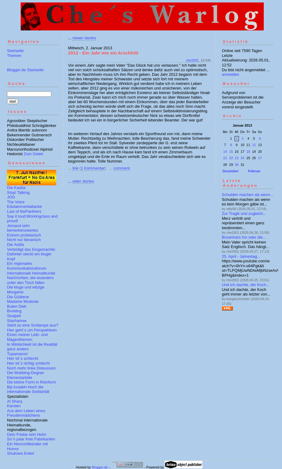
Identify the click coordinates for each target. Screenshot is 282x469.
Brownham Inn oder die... (244, 237)
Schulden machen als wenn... (247, 194)
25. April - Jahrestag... (241, 256)
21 (225, 158)
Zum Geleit (33, 154)
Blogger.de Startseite (25, 70)
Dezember (231, 171)
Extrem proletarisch (24, 235)
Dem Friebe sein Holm (26, 434)
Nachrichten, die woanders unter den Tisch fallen (30, 280)
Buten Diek (16, 306)
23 (237, 158)
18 (248, 151)
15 (231, 151)
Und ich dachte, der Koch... (246, 284)
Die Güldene (18, 297)
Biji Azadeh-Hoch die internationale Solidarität (28, 389)
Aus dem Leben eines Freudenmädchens (26, 413)
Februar (254, 171)
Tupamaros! (17, 354)
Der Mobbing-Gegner (25, 372)
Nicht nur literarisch (24, 239)
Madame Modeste (23, 301)
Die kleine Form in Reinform (31, 382)
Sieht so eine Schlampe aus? (32, 325)
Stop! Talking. (19, 192)
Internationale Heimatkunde (31, 273)
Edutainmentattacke (24, 206)
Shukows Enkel (20, 453)
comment (122, 168)
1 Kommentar (93, 168)
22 (231, 158)
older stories (83, 181)
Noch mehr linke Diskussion (31, 368)
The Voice (16, 202)
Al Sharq (14, 401)
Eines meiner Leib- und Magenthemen (27, 337)
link (75, 168)
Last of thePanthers (24, 211)
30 (237, 164)
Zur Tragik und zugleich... (244, 213)
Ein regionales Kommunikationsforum (26, 266)
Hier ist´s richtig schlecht (28, 363)
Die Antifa (15, 244)
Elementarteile (19, 377)
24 (242, 158)
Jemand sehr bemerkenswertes (22, 228)
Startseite (15, 50)
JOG (11, 197)
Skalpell (14, 315)
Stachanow (16, 320)
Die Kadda (16, 187)
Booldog (14, 311)
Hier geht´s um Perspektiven (32, 330)
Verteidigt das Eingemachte (31, 249)
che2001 (192, 60)
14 (225, 151)
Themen (14, 55)
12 (254, 145)
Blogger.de (100, 467)
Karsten (14, 406)
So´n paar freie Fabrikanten (31, 439)
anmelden (230, 74)
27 (260, 158)
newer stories (84, 38)
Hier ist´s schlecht (22, 358)
